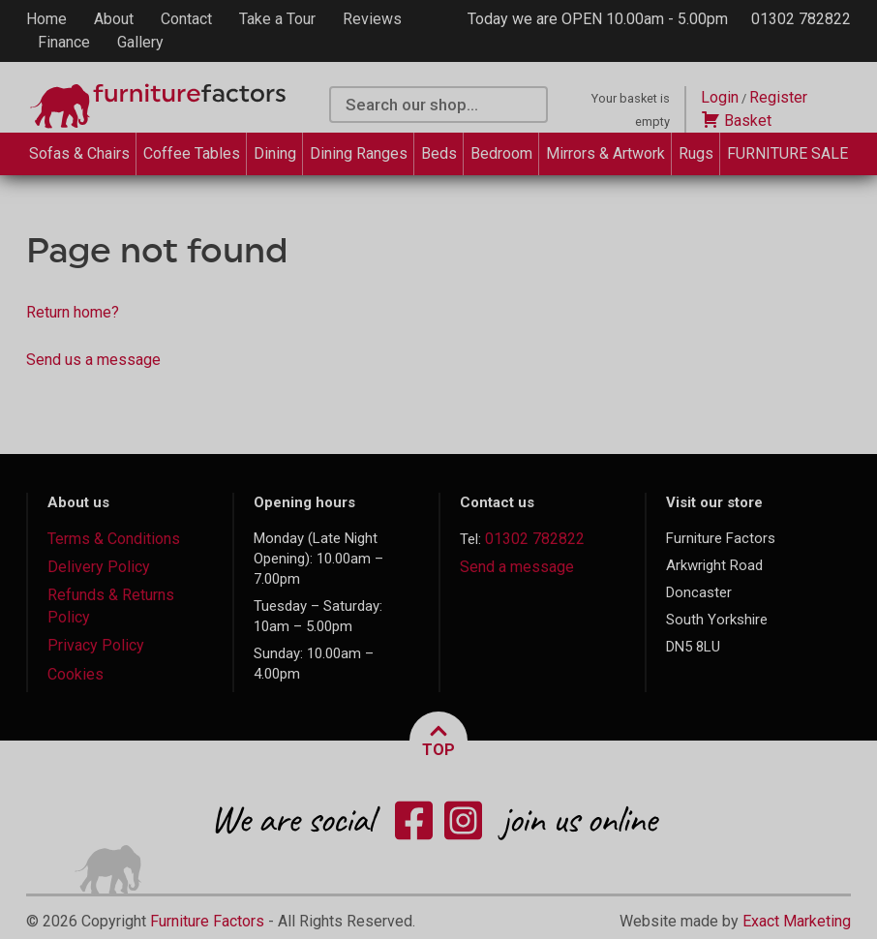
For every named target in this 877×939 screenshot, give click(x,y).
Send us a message (93, 359)
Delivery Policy (98, 567)
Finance (64, 42)
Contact (186, 19)
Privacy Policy (95, 645)
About (114, 19)
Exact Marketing (796, 921)
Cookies (75, 674)
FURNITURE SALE (787, 153)
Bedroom (501, 153)
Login (720, 97)
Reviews (372, 19)
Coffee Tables (191, 153)
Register (778, 97)
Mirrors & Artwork (605, 153)
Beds (439, 153)
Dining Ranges (359, 153)
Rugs (696, 153)
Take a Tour (277, 19)
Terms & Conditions (113, 539)
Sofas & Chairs (79, 153)
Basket (736, 120)
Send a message (517, 567)
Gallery (140, 42)
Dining (275, 153)
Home (46, 19)
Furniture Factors (207, 921)
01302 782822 (801, 19)
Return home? (72, 312)
